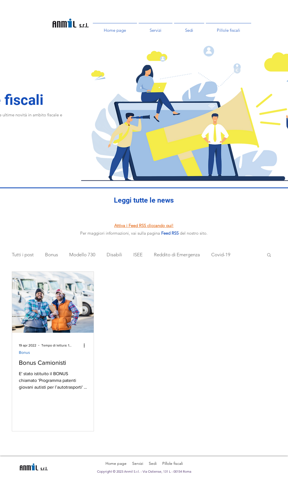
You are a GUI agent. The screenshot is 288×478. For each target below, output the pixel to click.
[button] (269, 255)
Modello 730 (82, 254)
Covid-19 (220, 254)
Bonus (51, 254)
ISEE (138, 254)
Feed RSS (170, 233)
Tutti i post (23, 254)
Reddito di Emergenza (177, 254)
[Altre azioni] (86, 345)
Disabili (114, 254)
